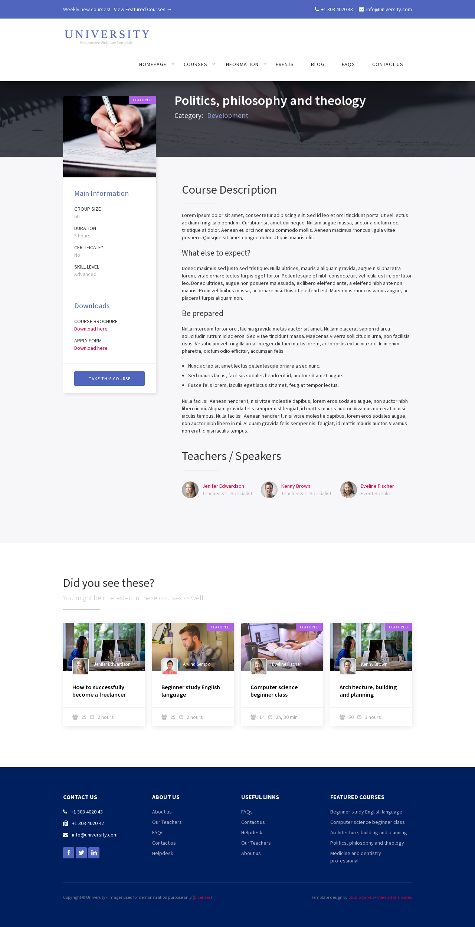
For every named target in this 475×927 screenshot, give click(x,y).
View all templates (394, 897)
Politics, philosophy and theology (367, 842)
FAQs (348, 64)
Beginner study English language (190, 690)
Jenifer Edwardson (223, 486)
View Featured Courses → (143, 9)
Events (285, 64)
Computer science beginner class (274, 690)
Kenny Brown (295, 486)
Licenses (202, 897)
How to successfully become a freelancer (99, 690)
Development (227, 117)
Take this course (110, 378)
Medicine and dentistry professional (355, 857)
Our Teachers (167, 822)
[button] (157, 64)
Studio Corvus (361, 897)
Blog (318, 64)
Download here (91, 328)
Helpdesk (162, 853)
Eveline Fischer (377, 486)
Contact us (387, 64)
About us (162, 811)
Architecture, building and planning (368, 690)
